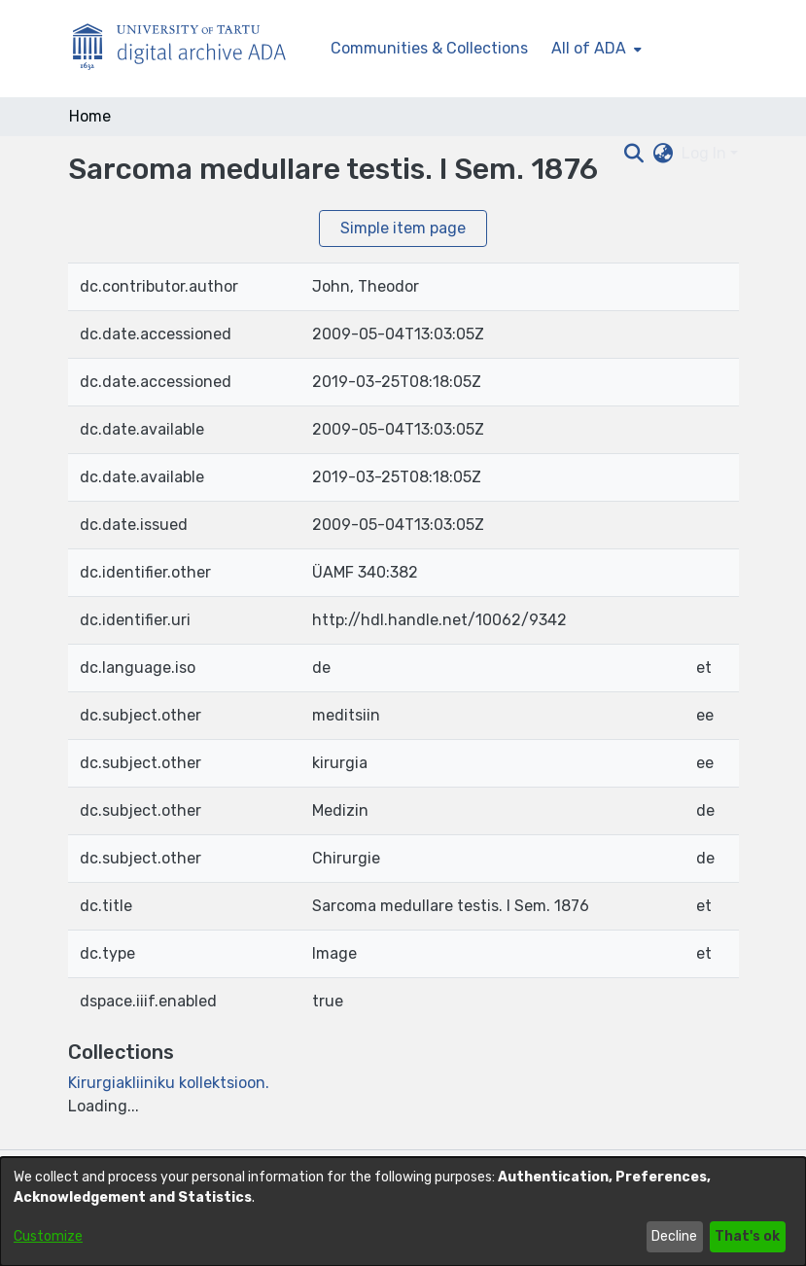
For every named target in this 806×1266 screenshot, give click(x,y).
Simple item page (403, 228)
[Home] (189, 49)
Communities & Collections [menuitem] (429, 48)
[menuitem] (594, 48)
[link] (168, 1082)
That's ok (747, 1236)
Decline (674, 1236)
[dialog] (403, 1211)
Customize (48, 1236)
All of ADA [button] (588, 48)
